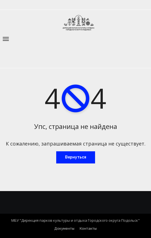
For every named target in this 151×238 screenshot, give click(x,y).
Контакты (88, 228)
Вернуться (75, 157)
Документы (64, 228)
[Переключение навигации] (6, 39)
